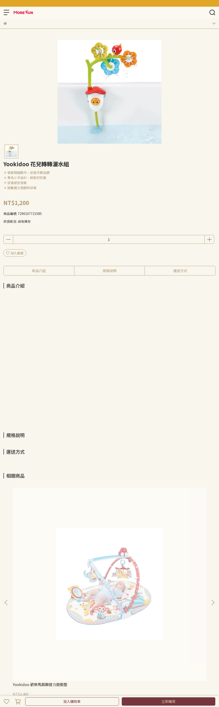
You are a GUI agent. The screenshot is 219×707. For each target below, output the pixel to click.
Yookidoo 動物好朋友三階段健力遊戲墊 (177, 551)
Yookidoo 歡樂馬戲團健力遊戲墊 (40, 549)
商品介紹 (39, 270)
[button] (213, 535)
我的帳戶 (55, 602)
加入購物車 (72, 701)
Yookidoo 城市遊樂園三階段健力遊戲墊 (109, 551)
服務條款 (40, 602)
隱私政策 (25, 602)
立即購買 (168, 701)
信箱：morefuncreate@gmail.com (30, 635)
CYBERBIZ (112, 689)
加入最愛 (15, 253)
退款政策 (9, 602)
